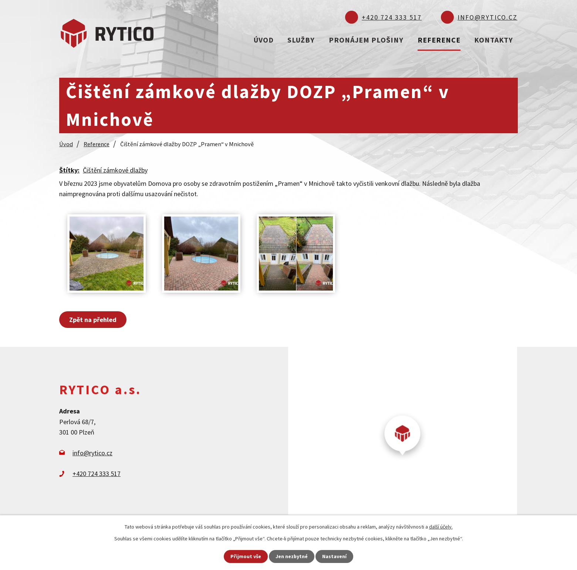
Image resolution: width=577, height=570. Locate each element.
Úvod (264, 39)
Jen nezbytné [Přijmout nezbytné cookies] (292, 556)
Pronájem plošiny (366, 39)
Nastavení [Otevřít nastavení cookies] (335, 556)
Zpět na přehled (93, 319)
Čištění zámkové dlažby (115, 169)
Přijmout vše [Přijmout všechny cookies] (245, 556)
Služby (301, 39)
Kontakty (493, 39)
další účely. (441, 526)
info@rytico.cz (487, 17)
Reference (439, 39)
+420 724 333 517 (392, 17)
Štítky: (69, 169)
